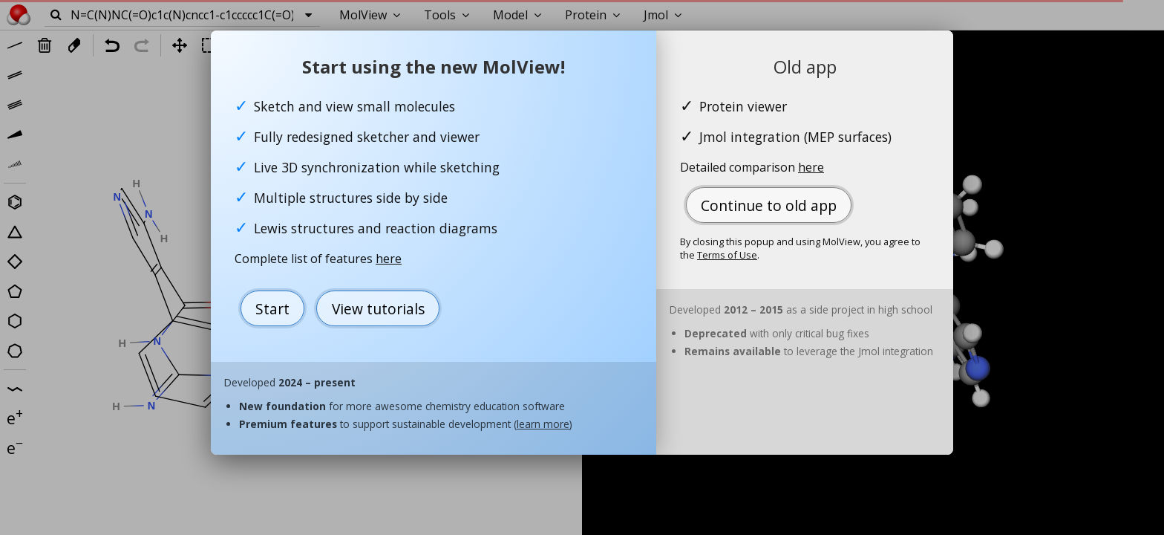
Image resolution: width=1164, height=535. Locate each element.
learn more (543, 424)
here (389, 258)
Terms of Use (727, 255)
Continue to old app (769, 205)
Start (272, 309)
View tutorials (378, 309)
